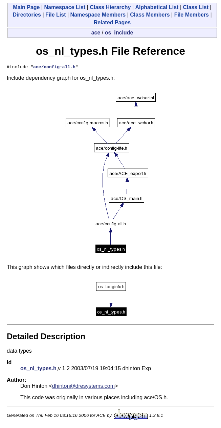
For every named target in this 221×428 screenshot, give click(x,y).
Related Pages (112, 22)
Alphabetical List (156, 7)
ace (96, 32)
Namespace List (65, 7)
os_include (119, 32)
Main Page (26, 7)
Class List (195, 7)
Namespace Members (98, 15)
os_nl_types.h (38, 369)
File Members (191, 15)
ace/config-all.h (54, 68)
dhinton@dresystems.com (83, 387)
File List (55, 15)
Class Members (150, 15)
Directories (27, 15)
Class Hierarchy (110, 7)
